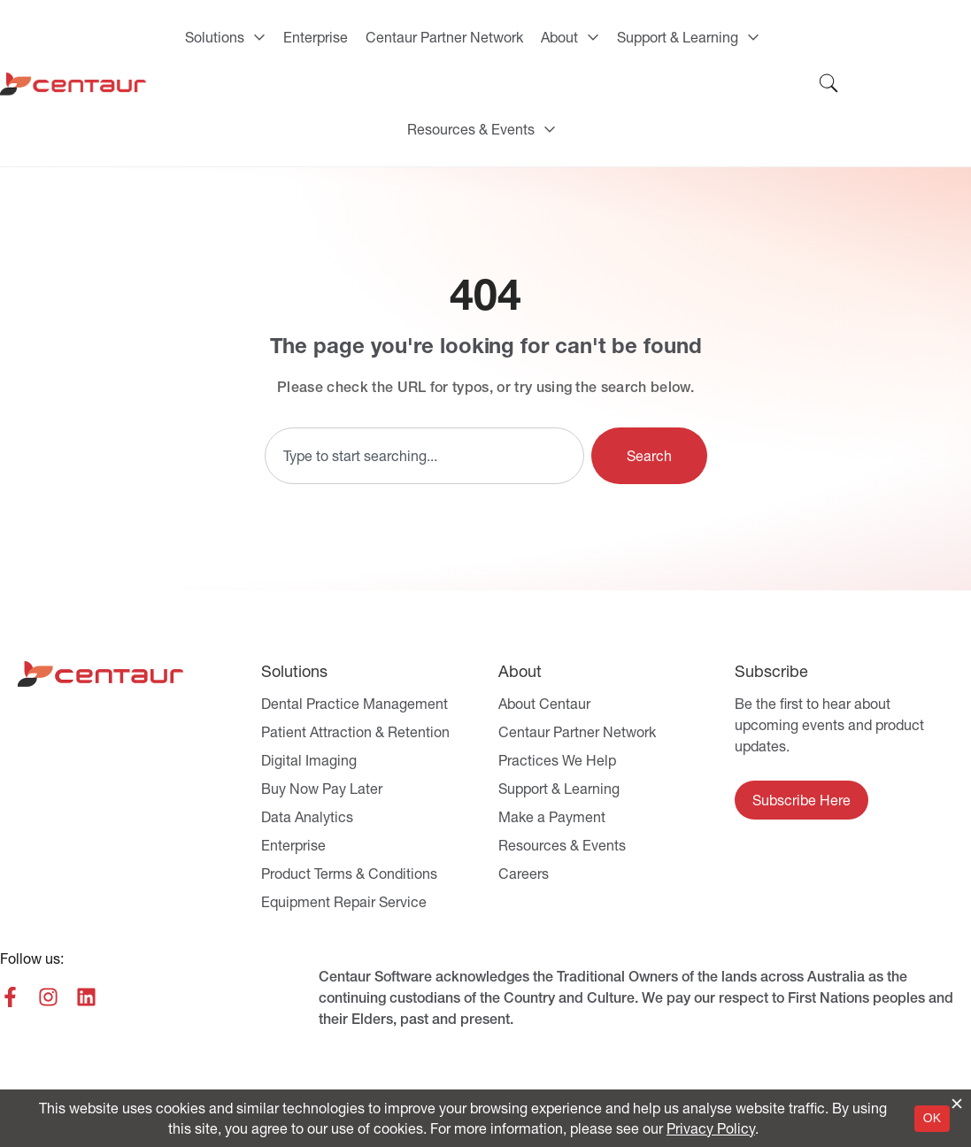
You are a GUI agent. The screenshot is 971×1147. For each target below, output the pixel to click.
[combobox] (424, 455)
